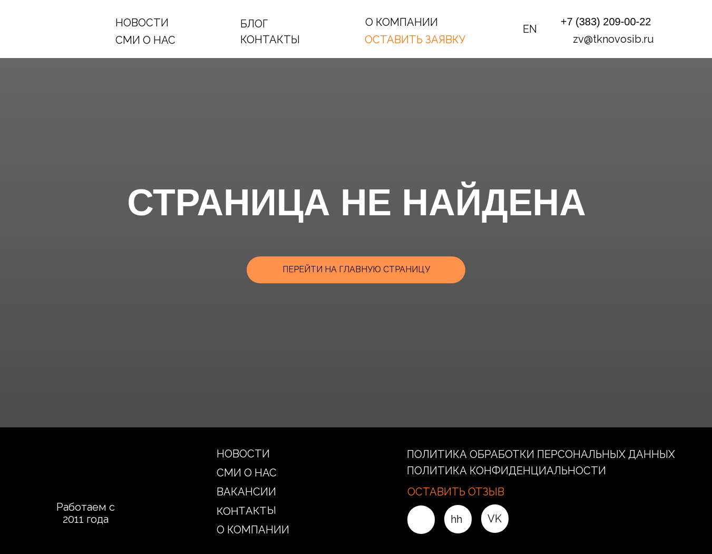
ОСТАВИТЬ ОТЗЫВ (455, 491)
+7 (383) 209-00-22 (606, 21)
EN (530, 29)
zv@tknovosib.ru (613, 39)
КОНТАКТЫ (270, 39)
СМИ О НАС (145, 40)
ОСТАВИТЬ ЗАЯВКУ (415, 39)
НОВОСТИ (142, 22)
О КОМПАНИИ (401, 22)
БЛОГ (254, 23)
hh (456, 519)
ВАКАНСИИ (246, 491)
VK (494, 518)
